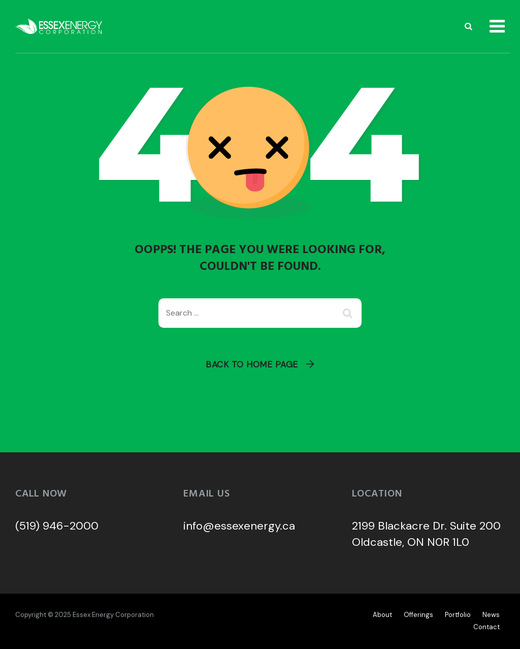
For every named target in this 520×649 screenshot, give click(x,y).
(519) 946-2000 (57, 525)
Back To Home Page (252, 364)
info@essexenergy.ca (239, 525)
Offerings (418, 614)
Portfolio (458, 614)
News (491, 614)
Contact (486, 627)
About (382, 614)
